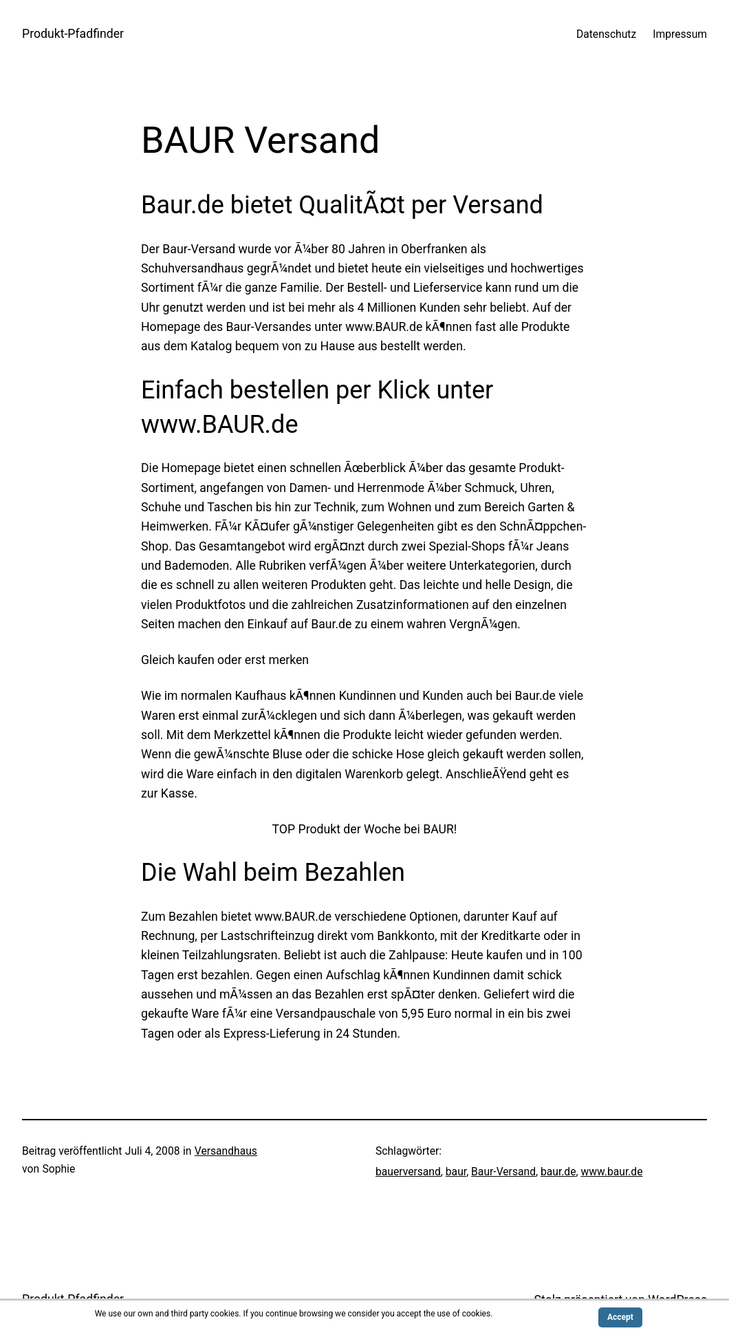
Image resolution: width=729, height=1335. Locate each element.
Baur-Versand (503, 1171)
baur (456, 1171)
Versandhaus (226, 1150)
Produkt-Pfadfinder (73, 34)
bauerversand (408, 1171)
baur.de (558, 1171)
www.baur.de (611, 1171)
